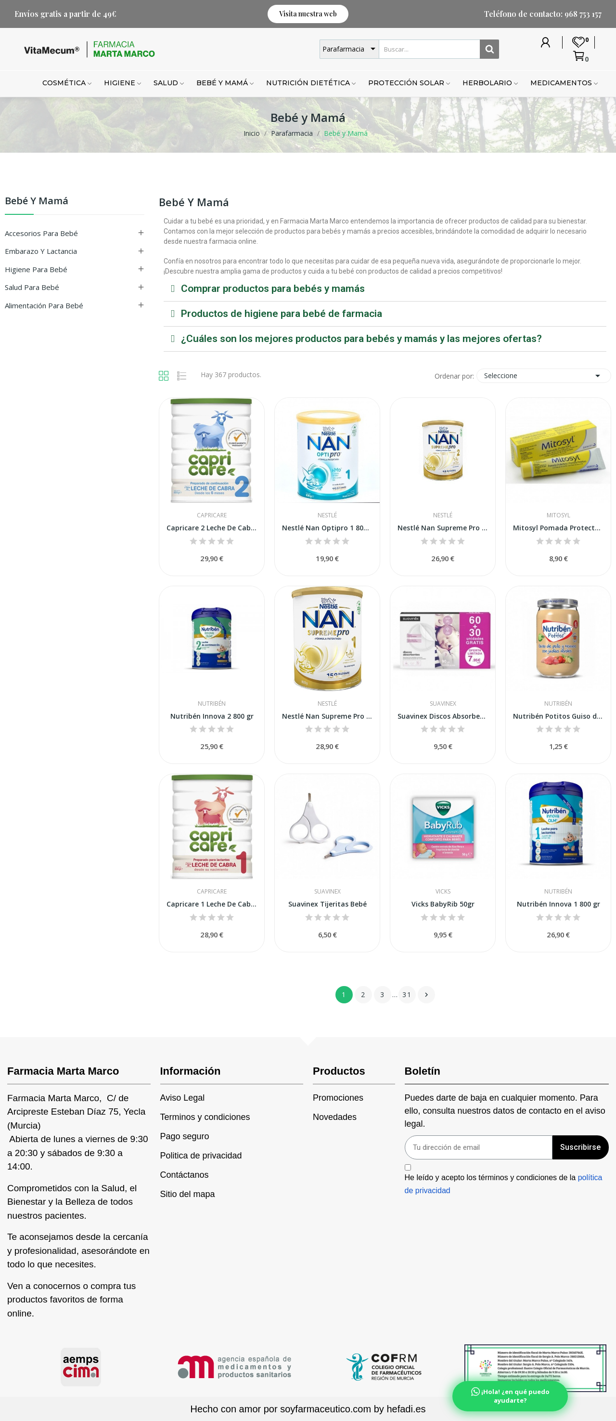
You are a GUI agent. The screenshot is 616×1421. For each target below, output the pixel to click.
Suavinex (443, 704)
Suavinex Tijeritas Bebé (327, 903)
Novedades (335, 1117)
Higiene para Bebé (36, 269)
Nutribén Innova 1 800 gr (558, 903)
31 (407, 994)
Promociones (338, 1098)
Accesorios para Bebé (41, 233)
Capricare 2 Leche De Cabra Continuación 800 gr (212, 527)
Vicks (443, 892)
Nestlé (327, 515)
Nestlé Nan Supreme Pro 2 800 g (443, 527)
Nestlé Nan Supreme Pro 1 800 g (327, 716)
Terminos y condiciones (205, 1117)
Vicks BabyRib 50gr (443, 903)
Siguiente (426, 994)
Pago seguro (184, 1136)
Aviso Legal (182, 1098)
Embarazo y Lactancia (41, 251)
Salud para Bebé (32, 287)
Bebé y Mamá (36, 201)
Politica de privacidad (201, 1155)
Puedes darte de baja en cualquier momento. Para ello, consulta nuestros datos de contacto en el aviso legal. (505, 1111)
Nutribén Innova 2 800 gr (212, 716)
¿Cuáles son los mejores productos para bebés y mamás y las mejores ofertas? (361, 338)
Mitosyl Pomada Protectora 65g (558, 527)
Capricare (212, 515)
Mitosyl (558, 515)
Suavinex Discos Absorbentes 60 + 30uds (443, 716)
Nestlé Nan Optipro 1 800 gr (327, 527)
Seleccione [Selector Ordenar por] (543, 376)
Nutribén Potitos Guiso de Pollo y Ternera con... (558, 716)
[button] (308, 14)
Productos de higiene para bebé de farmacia (281, 313)
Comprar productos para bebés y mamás (273, 288)
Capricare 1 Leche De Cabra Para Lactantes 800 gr (212, 903)
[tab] (385, 289)
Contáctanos (184, 1175)
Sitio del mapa (187, 1194)
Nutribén (212, 704)
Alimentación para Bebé (44, 305)
